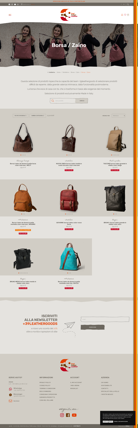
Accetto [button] (105, 421)
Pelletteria (66, 72)
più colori (69, 170)
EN (124, 4)
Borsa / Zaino (85, 72)
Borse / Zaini (75, 72)
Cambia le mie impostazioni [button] (121, 421)
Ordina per (106, 115)
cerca (82, 100)
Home (58, 72)
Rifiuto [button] (111, 421)
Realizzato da (123, 426)
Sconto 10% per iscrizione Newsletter (69, 1)
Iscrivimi (92, 327)
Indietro (51, 72)
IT (121, 4)
